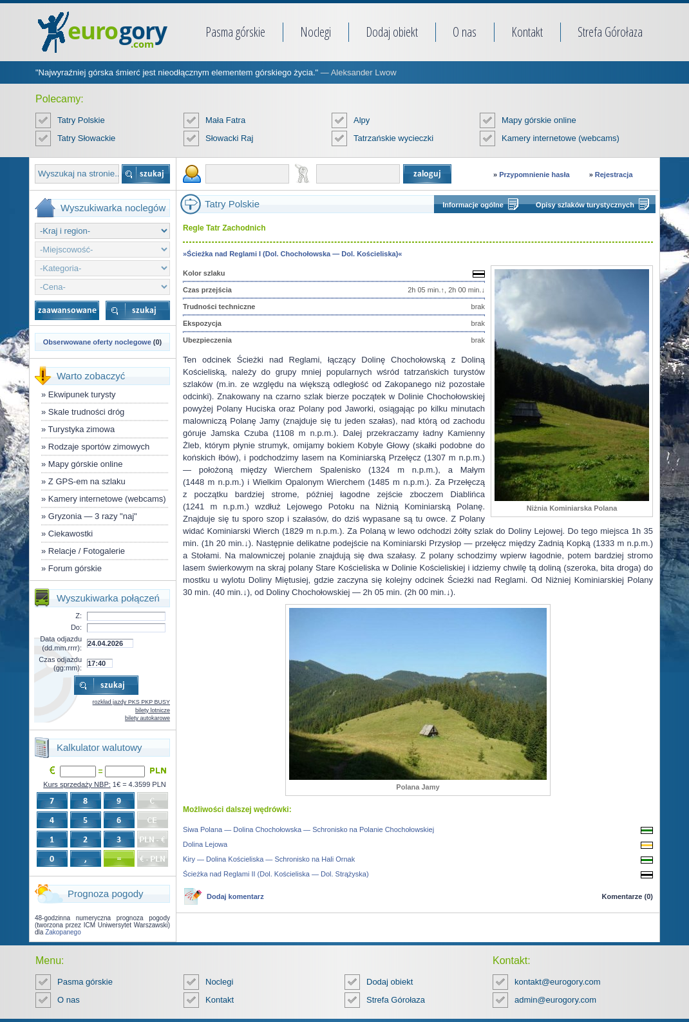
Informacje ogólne (473, 205)
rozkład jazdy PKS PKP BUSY (131, 702)
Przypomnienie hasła (534, 174)
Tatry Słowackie (86, 138)
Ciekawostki (70, 533)
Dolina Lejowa (205, 844)
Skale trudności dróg (86, 412)
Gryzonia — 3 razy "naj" (92, 516)
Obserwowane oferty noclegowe (97, 342)
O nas (465, 32)
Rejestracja (614, 174)
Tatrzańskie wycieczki (393, 138)
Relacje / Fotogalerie (86, 551)
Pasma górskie (235, 32)
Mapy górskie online (539, 120)
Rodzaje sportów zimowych (99, 446)
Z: (78, 616)
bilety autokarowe (147, 718)
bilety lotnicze (152, 710)
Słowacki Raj (229, 138)
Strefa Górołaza (610, 32)
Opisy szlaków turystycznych (585, 205)
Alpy (362, 120)
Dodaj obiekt (392, 32)
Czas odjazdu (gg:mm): (60, 664)
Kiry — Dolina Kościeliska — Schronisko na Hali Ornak (269, 859)
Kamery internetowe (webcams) (560, 138)
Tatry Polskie (81, 120)
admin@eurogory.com (555, 1000)
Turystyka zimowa (81, 429)
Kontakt (527, 32)
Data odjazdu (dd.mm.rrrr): (61, 643)
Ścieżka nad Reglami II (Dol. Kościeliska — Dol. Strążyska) (276, 874)
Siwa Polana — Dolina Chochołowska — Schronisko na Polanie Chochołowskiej (308, 829)
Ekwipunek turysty (82, 394)
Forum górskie (75, 568)
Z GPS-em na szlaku (87, 481)
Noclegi (315, 32)
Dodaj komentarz (235, 896)
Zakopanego (63, 932)
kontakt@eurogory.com (557, 982)
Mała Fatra (225, 120)
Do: (76, 627)
